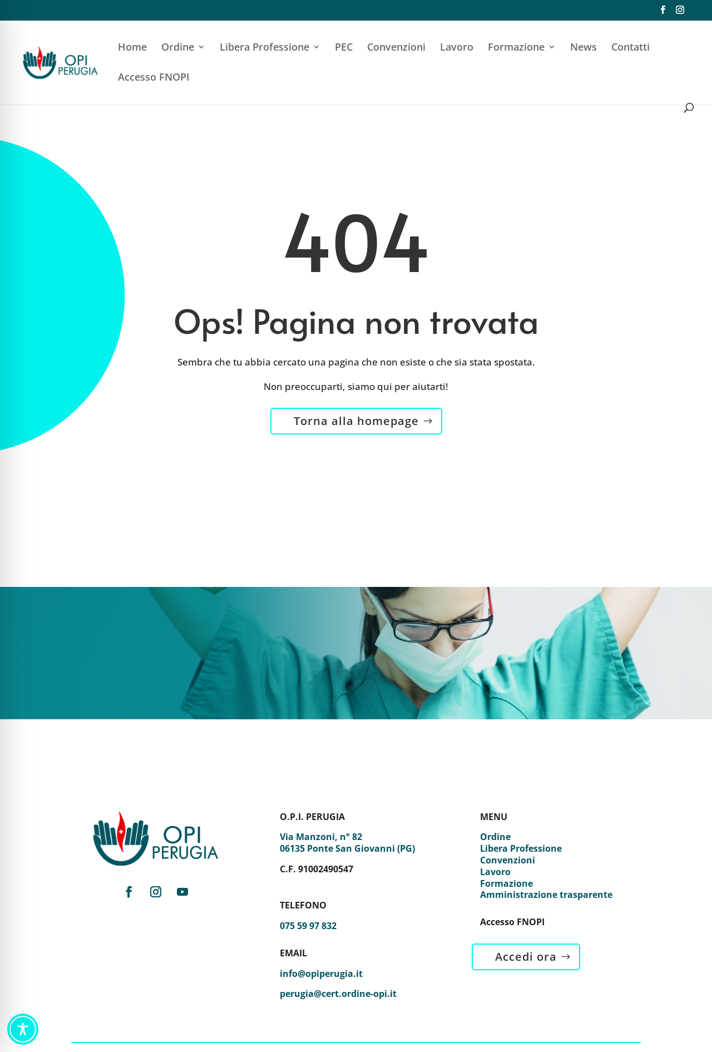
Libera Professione (264, 48)
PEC (344, 48)
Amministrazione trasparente (546, 894)
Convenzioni (396, 48)
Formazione (516, 48)
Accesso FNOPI (154, 78)
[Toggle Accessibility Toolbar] (22, 1029)
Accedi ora (526, 956)
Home (132, 48)
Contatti (630, 48)
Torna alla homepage (356, 420)
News (583, 48)
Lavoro (456, 48)
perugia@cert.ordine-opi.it (338, 993)
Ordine (177, 48)
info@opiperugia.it (321, 973)
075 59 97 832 (308, 926)
